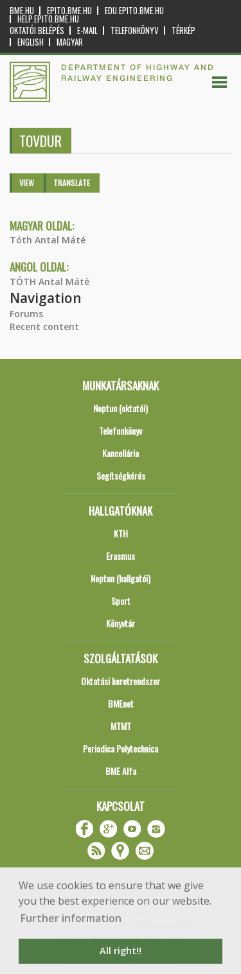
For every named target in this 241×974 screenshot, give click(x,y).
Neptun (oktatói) (120, 408)
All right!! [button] (120, 950)
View (26, 182)
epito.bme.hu (69, 10)
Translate (71, 182)
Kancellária (120, 453)
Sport (120, 600)
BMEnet (121, 703)
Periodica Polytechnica (120, 748)
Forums (26, 314)
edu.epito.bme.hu (134, 10)
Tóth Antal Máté (47, 240)
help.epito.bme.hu (48, 19)
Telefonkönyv (135, 30)
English (30, 42)
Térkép (183, 30)
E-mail (87, 30)
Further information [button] (71, 918)
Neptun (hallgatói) (120, 578)
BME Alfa (120, 771)
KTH (121, 533)
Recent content (44, 326)
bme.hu (22, 10)
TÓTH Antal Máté (49, 281)
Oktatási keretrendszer (120, 681)
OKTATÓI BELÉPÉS (37, 30)
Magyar (70, 42)
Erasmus (120, 555)
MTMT (121, 726)
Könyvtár (120, 623)
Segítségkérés (120, 475)
